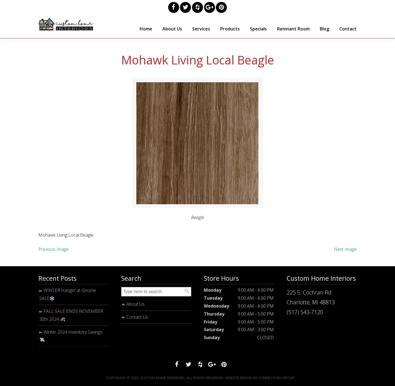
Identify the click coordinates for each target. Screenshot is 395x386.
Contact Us (137, 318)
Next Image (345, 251)
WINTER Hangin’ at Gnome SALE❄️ (67, 296)
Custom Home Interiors (65, 24)
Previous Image (53, 251)
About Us (135, 306)
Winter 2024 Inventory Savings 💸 (70, 337)
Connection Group (276, 379)
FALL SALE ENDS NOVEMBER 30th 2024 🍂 (71, 316)
